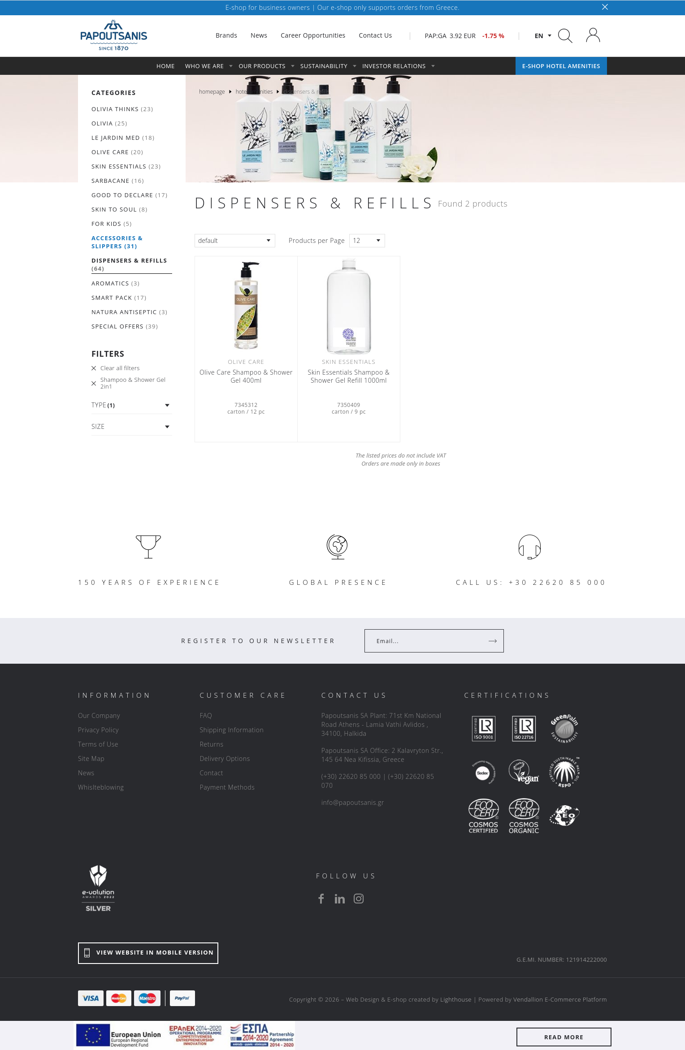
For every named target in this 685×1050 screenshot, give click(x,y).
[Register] (493, 641)
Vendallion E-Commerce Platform (560, 999)
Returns (211, 744)
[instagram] (359, 898)
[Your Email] (428, 641)
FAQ (205, 715)
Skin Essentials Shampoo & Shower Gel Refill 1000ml (349, 376)
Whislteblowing (101, 787)
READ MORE (564, 1037)
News (86, 773)
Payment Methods (227, 787)
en (539, 35)
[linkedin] (340, 898)
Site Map (91, 758)
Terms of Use (98, 744)
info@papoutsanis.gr (352, 802)
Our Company (99, 715)
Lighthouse (456, 999)
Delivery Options (224, 758)
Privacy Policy (98, 730)
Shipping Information (231, 730)
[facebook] (321, 898)
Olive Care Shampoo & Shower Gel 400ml (246, 376)
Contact (211, 773)
